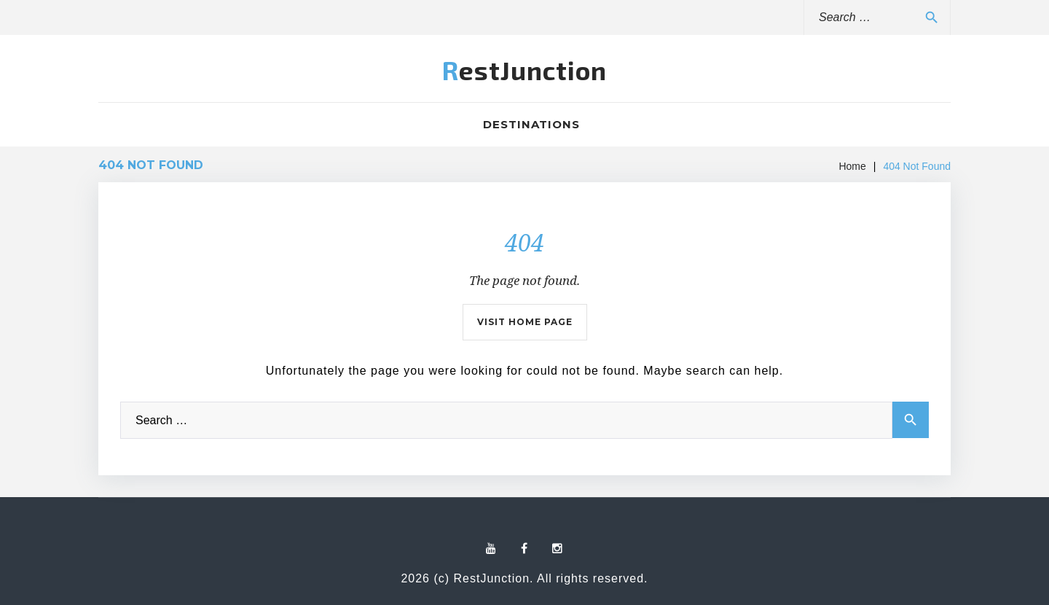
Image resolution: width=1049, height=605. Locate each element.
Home (851, 166)
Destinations (531, 124)
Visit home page (525, 321)
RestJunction (524, 70)
